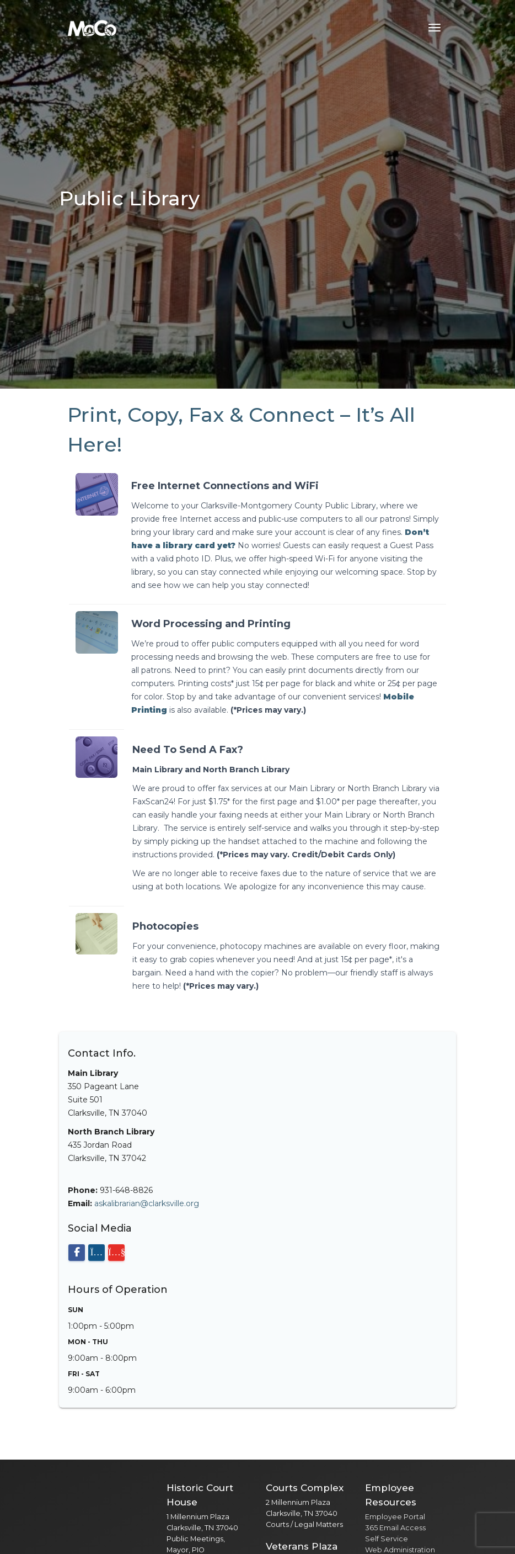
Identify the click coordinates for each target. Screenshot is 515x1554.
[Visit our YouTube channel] (116, 1252)
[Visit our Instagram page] (96, 1252)
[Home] (92, 27)
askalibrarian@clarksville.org (146, 1203)
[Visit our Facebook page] (76, 1252)
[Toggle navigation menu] (434, 27)
